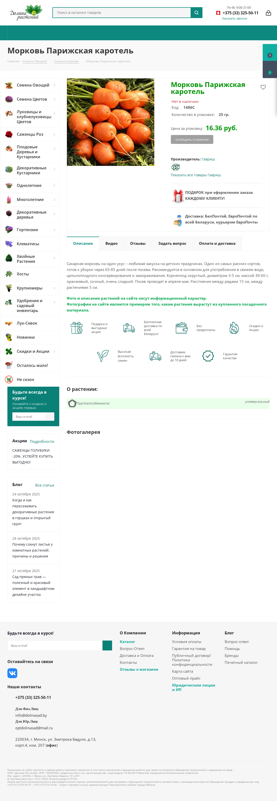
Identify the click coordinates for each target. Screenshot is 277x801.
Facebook (25, 673)
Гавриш (208, 159)
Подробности (42, 441)
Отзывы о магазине (139, 669)
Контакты (128, 662)
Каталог (127, 641)
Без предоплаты (206, 328)
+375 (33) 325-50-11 (33, 697)
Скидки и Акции (256, 328)
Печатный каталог (241, 662)
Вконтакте (12, 673)
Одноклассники (62, 673)
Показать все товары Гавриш (196, 175)
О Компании (133, 633)
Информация (186, 633)
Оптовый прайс (186, 678)
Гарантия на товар (189, 648)
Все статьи (44, 485)
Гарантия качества (230, 356)
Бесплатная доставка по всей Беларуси (153, 328)
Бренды (232, 655)
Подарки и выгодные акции (99, 328)
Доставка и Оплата (137, 655)
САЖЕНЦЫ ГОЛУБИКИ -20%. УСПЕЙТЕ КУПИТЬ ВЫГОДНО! (32, 456)
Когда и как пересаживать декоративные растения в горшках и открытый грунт (33, 512)
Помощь (232, 648)
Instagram (37, 673)
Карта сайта (182, 671)
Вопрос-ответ (237, 641)
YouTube (49, 673)
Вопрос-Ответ (132, 648)
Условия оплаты (186, 641)
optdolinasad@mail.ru (34, 727)
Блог (229, 633)
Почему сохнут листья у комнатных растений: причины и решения (32, 550)
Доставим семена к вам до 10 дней (180, 356)
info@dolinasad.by (31, 715)
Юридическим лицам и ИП (193, 687)
